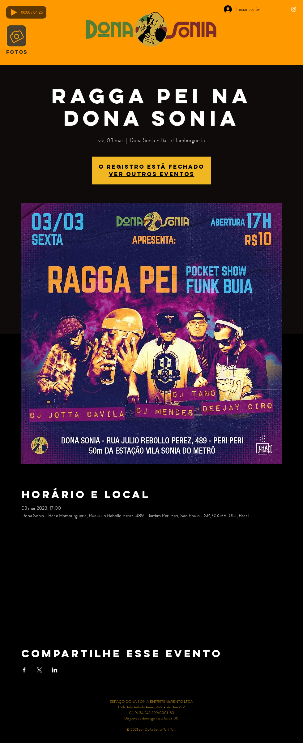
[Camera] (16, 36)
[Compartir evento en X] (39, 669)
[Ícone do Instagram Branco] (294, 9)
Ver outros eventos (151, 174)
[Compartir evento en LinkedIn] (55, 669)
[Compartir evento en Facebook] (24, 669)
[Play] (14, 12)
